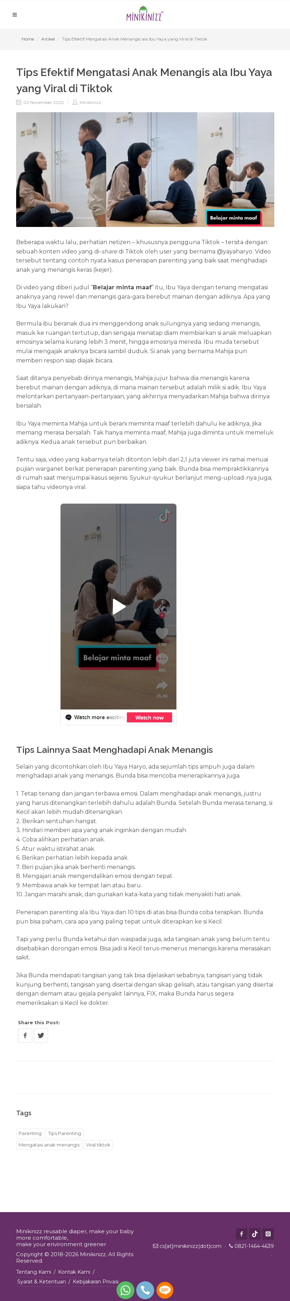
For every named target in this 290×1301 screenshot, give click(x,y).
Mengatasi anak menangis (49, 1145)
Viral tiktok (98, 1145)
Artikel (48, 39)
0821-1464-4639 (254, 1246)
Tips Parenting (64, 1133)
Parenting (30, 1133)
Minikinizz (86, 102)
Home (28, 39)
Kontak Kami (74, 1272)
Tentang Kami (33, 1272)
